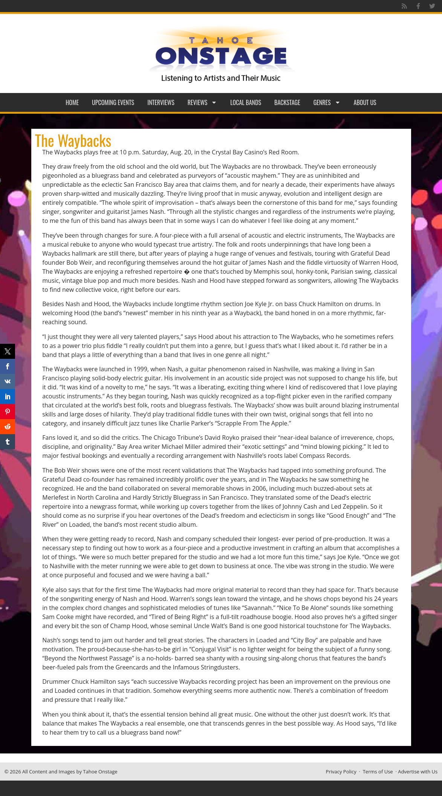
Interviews (160, 102)
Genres (327, 102)
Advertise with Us (417, 771)
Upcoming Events (113, 102)
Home (72, 102)
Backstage (287, 102)
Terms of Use (378, 771)
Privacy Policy (341, 771)
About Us (365, 102)
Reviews (202, 102)
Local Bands (245, 102)
